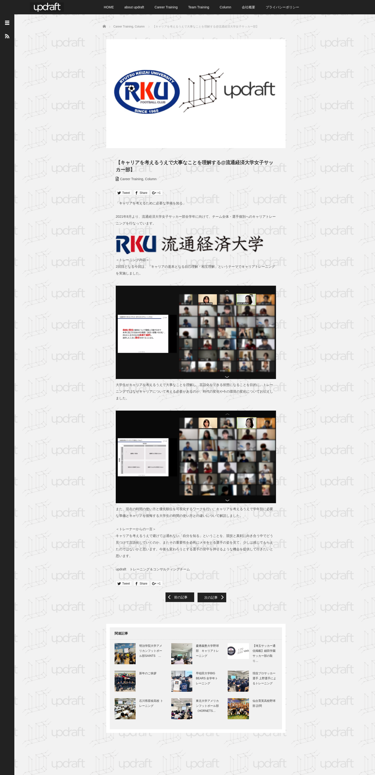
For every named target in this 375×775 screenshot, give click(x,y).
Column (225, 7)
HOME (109, 7)
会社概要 (248, 7)
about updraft (134, 7)
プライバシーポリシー (282, 7)
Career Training (166, 7)
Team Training (198, 7)
